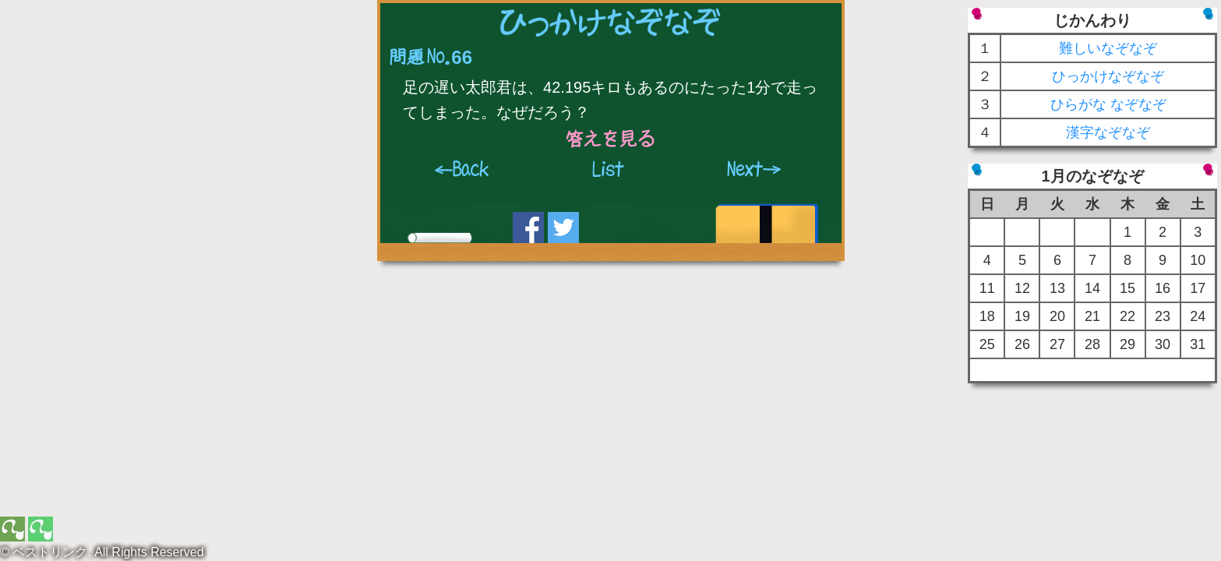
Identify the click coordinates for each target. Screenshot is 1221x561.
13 (1057, 288)
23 (1162, 316)
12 (1022, 288)
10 (1197, 260)
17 (1197, 288)
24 (1197, 316)
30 (1162, 344)
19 (1022, 316)
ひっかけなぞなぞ (1108, 76)
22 (1127, 316)
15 (1127, 288)
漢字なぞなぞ (1108, 132)
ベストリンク (49, 552)
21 (1092, 316)
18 (987, 316)
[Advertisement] (128, 105)
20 (1057, 316)
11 (987, 288)
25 (987, 344)
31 (1197, 344)
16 (1162, 288)
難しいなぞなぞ (1108, 48)
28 (1092, 344)
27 (1057, 344)
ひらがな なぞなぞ (1108, 104)
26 (1022, 344)
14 (1092, 288)
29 (1127, 344)
